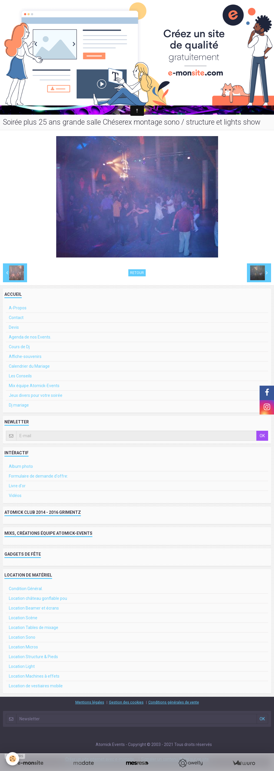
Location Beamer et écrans (34, 608)
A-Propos (17, 308)
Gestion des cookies (126, 702)
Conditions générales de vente (173, 702)
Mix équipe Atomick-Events (34, 385)
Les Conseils (20, 376)
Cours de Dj (19, 346)
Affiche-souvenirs (25, 356)
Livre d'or (17, 485)
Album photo (21, 466)
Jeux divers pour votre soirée (35, 395)
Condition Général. (26, 588)
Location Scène (23, 617)
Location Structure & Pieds (33, 656)
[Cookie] (12, 758)
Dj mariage (19, 405)
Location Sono (22, 637)
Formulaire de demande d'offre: (38, 476)
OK (262, 435)
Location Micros (23, 647)
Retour (137, 273)
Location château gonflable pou (38, 598)
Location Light (22, 666)
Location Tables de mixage (33, 627)
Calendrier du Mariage (29, 366)
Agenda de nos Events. (30, 337)
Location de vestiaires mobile (36, 686)
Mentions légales (89, 702)
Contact (16, 317)
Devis (14, 327)
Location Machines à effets (34, 676)
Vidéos (15, 495)
